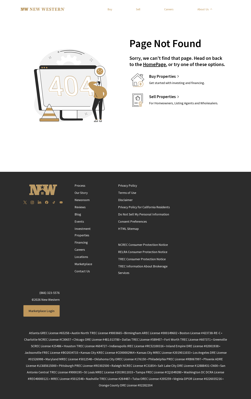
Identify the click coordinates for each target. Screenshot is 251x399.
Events (79, 221)
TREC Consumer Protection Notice (142, 259)
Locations (81, 257)
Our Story (81, 193)
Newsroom (82, 200)
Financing (81, 242)
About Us (204, 9)
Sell (138, 9)
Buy (109, 9)
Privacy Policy (127, 185)
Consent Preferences (132, 221)
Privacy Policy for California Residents (144, 207)
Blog (78, 214)
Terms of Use (127, 193)
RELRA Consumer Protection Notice (142, 252)
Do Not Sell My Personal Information (143, 214)
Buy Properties (162, 76)
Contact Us (82, 271)
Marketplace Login (42, 311)
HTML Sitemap (128, 229)
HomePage (154, 64)
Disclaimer (125, 200)
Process (80, 185)
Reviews (80, 207)
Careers (169, 9)
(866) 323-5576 (49, 293)
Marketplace (83, 264)
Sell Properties (162, 96)
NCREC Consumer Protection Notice (143, 245)
